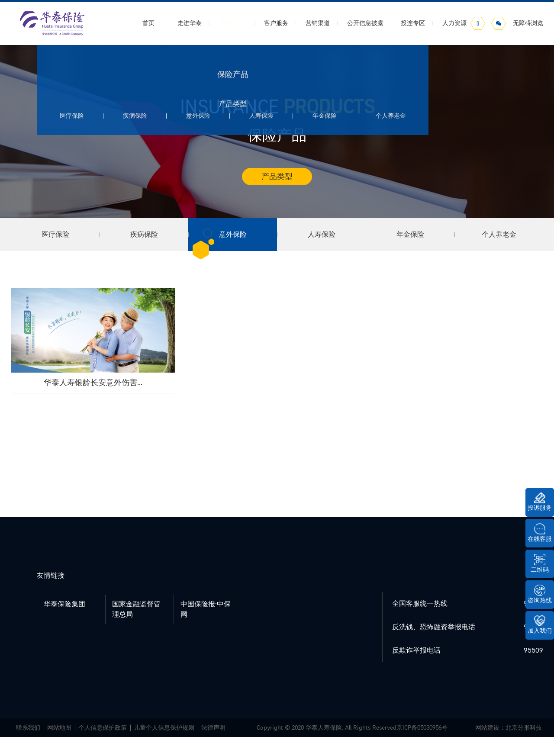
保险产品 (233, 23)
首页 (148, 23)
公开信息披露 (365, 23)
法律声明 (213, 728)
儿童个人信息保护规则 (164, 728)
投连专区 (413, 23)
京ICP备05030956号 (422, 728)
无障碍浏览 (528, 23)
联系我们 (28, 728)
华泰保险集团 (64, 604)
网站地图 (59, 728)
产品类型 (277, 176)
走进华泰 (189, 23)
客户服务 (276, 23)
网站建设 (487, 728)
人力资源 (454, 23)
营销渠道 (318, 23)
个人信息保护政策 (102, 728)
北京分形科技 (524, 728)
